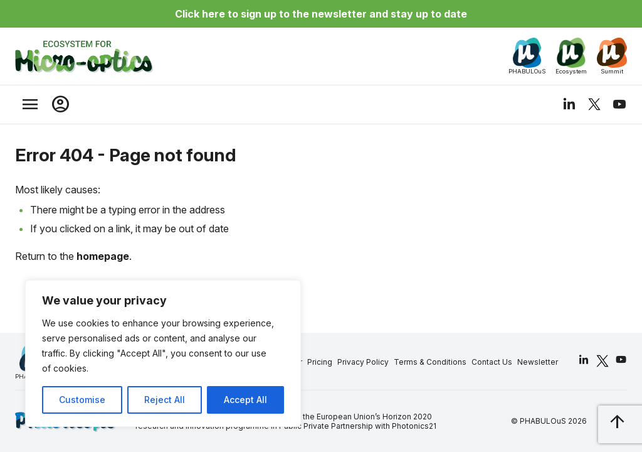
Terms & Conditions (430, 362)
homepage (102, 256)
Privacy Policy (363, 362)
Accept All (245, 399)
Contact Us (491, 362)
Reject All (164, 399)
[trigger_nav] (30, 104)
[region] (163, 353)
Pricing (319, 362)
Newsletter (537, 362)
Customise (82, 399)
